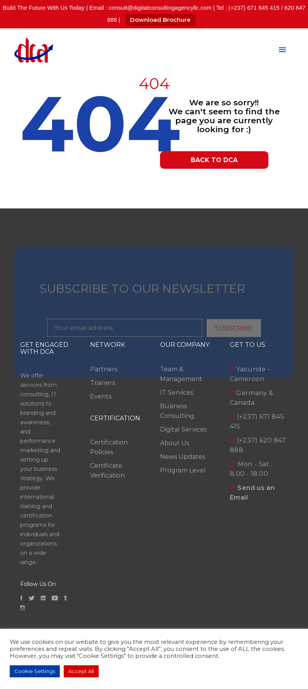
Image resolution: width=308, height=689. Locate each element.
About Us (174, 443)
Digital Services (183, 429)
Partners (103, 369)
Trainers (102, 382)
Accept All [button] (81, 671)
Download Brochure (160, 19)
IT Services (176, 392)
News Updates (182, 456)
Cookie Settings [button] (34, 671)
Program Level (183, 470)
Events (100, 396)
